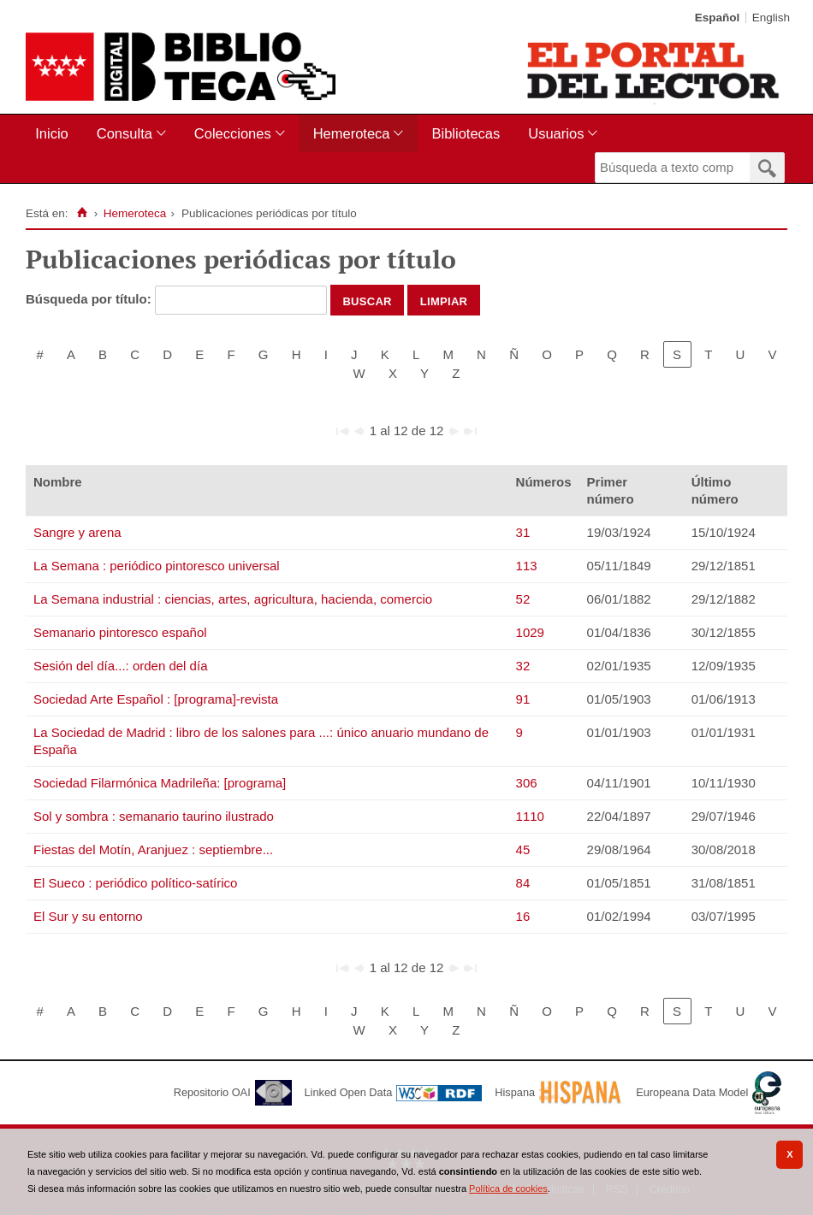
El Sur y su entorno (88, 916)
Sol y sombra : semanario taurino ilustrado (153, 816)
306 (526, 783)
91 (523, 699)
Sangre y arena (77, 532)
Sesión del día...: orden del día (120, 665)
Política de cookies (508, 1188)
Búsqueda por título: (90, 299)
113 (526, 565)
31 (523, 532)
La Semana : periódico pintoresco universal (156, 565)
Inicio (51, 133)
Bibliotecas (465, 133)
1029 (530, 632)
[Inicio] (81, 213)
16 (523, 916)
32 (523, 665)
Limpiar (444, 300)
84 (523, 883)
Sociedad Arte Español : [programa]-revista (155, 699)
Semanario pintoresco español (120, 632)
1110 (530, 816)
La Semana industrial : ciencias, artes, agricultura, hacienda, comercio (232, 599)
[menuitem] (55, 134)
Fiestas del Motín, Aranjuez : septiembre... (153, 849)
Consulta (124, 133)
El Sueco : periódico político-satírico (135, 883)
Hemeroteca (351, 133)
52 (523, 599)
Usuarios (556, 133)
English (771, 17)
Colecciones (232, 133)
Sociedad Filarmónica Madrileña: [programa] (159, 783)
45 (523, 849)
